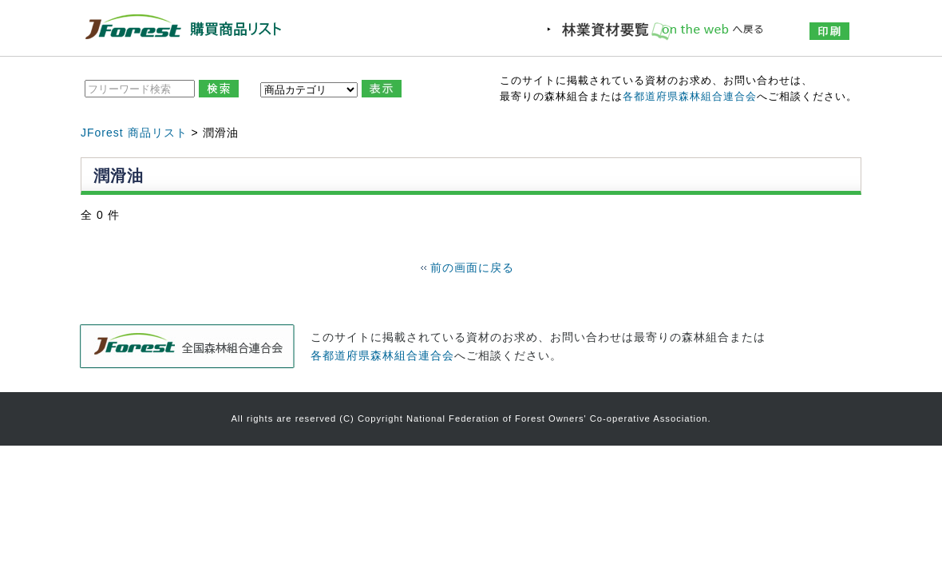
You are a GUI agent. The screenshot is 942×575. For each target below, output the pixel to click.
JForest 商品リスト (134, 132)
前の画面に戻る (472, 267)
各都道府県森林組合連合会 (690, 96)
